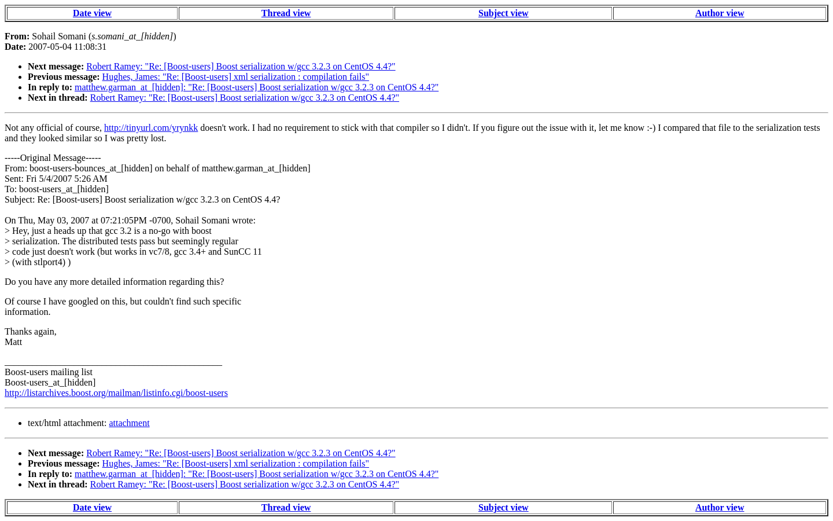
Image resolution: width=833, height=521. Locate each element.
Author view (719, 13)
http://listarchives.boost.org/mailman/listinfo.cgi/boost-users (116, 393)
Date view (92, 13)
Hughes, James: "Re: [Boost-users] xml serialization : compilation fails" (235, 77)
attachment (129, 423)
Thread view (286, 13)
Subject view (503, 13)
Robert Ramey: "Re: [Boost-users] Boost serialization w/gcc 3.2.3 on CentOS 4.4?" (240, 66)
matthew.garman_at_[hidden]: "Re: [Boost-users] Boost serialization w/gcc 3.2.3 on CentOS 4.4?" (256, 87)
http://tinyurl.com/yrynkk (151, 128)
